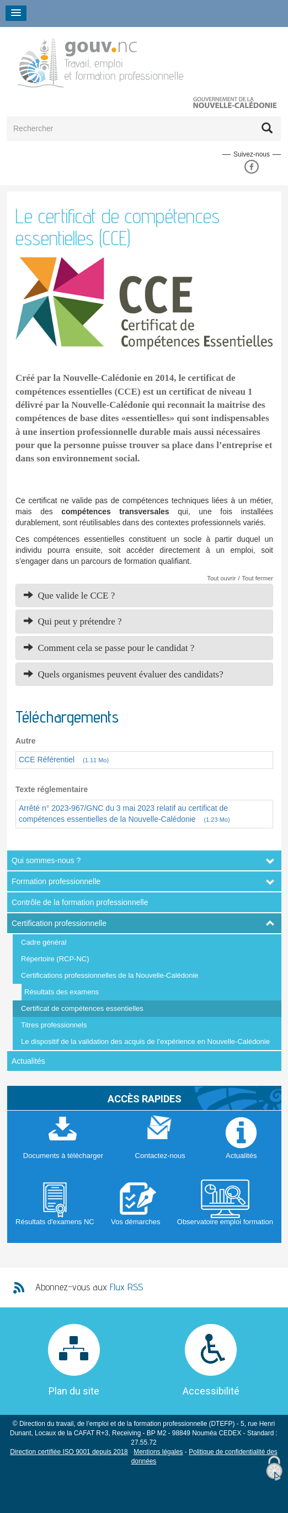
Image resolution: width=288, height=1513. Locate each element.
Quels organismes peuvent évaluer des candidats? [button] (123, 674)
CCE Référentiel (67, 759)
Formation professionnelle (56, 881)
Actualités (28, 1061)
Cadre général (43, 942)
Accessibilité (211, 1391)
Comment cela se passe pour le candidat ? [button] (109, 648)
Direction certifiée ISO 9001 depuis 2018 (69, 1452)
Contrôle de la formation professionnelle (80, 902)
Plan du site (74, 1391)
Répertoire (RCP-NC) (55, 959)
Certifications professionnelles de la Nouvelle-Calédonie (110, 975)
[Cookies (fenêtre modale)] (274, 1468)
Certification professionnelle (59, 923)
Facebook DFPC (251, 166)
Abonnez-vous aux (89, 1287)
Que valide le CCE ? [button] (69, 595)
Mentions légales (158, 1452)
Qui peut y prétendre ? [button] (73, 621)
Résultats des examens (61, 992)
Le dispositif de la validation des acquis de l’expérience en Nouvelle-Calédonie (145, 1041)
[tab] (144, 595)
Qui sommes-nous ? (46, 860)
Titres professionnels (54, 1025)
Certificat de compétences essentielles (82, 1008)
